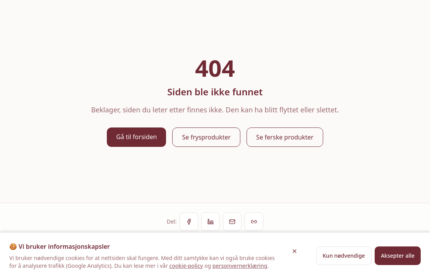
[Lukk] (294, 251)
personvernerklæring (239, 265)
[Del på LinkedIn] (210, 221)
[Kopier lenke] (254, 221)
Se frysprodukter (206, 137)
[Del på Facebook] (189, 221)
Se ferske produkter (285, 137)
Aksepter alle (398, 255)
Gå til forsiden (136, 137)
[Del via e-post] (232, 221)
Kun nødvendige (344, 255)
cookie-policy (186, 265)
